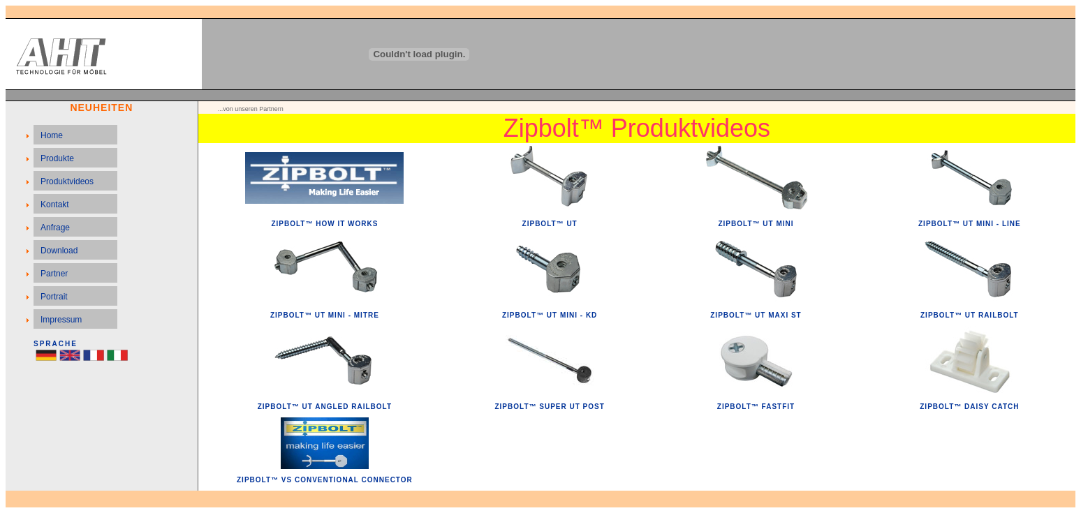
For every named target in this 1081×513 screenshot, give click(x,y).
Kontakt (55, 204)
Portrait (54, 297)
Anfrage (55, 227)
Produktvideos (67, 181)
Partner (54, 273)
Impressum (61, 320)
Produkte (57, 158)
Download (59, 250)
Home (52, 135)
